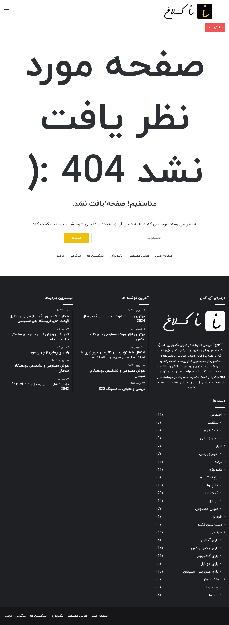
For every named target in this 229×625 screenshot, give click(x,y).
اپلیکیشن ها (95, 256)
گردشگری (211, 430)
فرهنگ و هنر (212, 579)
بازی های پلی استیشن (200, 571)
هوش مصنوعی (139, 256)
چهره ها (212, 587)
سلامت (212, 422)
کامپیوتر (211, 485)
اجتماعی (216, 414)
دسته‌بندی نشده (209, 524)
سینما (213, 595)
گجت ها (211, 493)
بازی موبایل (209, 564)
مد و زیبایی (209, 438)
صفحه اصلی (163, 256)
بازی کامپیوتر (207, 556)
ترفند (60, 256)
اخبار (219, 446)
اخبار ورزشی (208, 454)
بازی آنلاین (209, 540)
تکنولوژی (116, 256)
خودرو (217, 516)
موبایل (213, 501)
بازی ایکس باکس (204, 548)
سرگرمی (75, 256)
